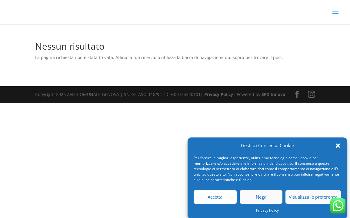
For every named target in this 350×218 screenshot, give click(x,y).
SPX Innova (273, 94)
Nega (261, 198)
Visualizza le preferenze (313, 198)
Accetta (215, 198)
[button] (338, 147)
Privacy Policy (267, 211)
